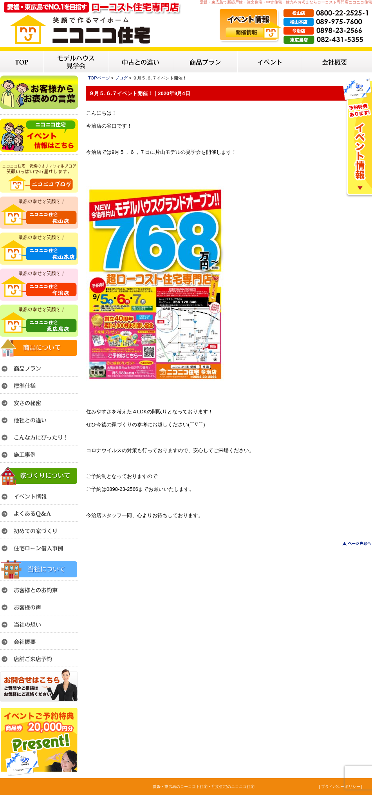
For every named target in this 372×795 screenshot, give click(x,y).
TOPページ (99, 78)
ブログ (121, 78)
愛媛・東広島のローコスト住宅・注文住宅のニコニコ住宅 (204, 786)
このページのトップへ (352, 543)
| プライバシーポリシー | (340, 786)
